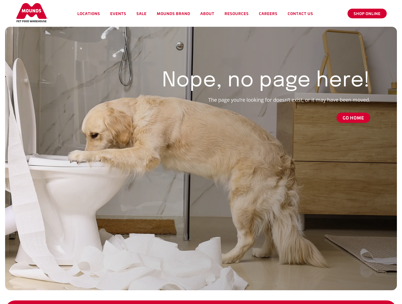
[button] (88, 13)
